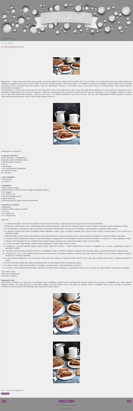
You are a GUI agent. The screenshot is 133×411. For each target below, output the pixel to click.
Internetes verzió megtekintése (66, 405)
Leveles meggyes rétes (12, 46)
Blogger (70, 409)
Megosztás (5, 393)
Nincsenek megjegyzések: (15, 390)
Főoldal (66, 401)
